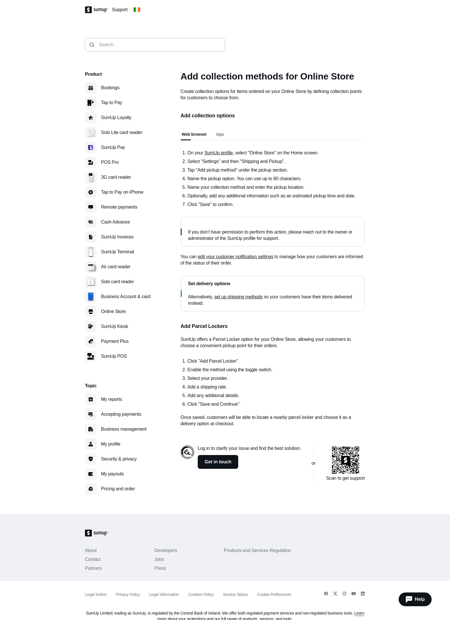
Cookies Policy (201, 594)
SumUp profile (219, 152)
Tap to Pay (111, 102)
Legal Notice (95, 594)
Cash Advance (115, 221)
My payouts (112, 473)
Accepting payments (121, 414)
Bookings (110, 87)
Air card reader (116, 266)
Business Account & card (125, 296)
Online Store (113, 311)
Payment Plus (115, 341)
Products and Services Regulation (257, 550)
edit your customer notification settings (235, 256)
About (91, 550)
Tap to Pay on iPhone (122, 192)
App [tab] (220, 134)
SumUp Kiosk (114, 326)
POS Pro (110, 162)
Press (160, 568)
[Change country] (137, 10)
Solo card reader (117, 281)
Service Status (235, 594)
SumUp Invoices (117, 236)
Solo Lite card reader (121, 132)
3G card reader (116, 177)
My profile (110, 444)
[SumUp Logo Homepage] (98, 10)
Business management (124, 429)
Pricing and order (118, 488)
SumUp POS (114, 356)
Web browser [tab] (194, 134)
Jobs (159, 559)
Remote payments (119, 207)
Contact (92, 559)
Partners (93, 568)
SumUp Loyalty (116, 117)
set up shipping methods (238, 296)
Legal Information (164, 594)
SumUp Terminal (117, 251)
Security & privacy (119, 458)
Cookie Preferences (274, 594)
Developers (165, 550)
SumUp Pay (113, 147)
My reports (111, 399)
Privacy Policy (128, 594)
